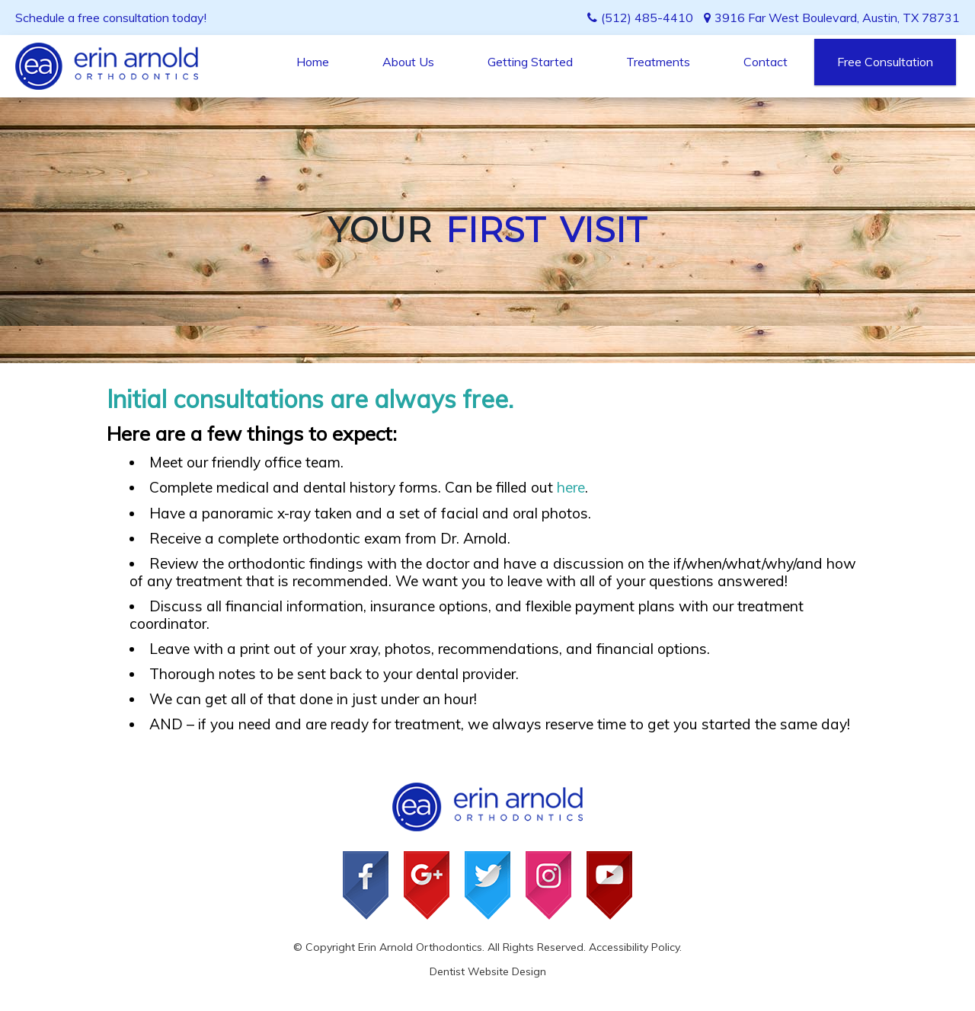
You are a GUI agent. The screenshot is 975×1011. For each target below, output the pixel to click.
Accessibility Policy (634, 947)
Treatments (658, 61)
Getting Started (530, 61)
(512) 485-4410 (647, 17)
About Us (408, 61)
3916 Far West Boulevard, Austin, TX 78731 (832, 17)
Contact (765, 61)
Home (312, 61)
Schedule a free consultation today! (110, 17)
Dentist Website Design (488, 971)
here (571, 487)
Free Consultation (885, 61)
